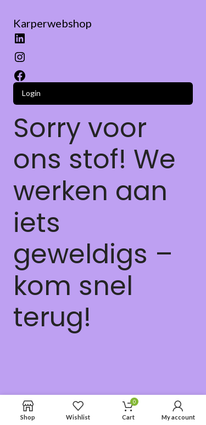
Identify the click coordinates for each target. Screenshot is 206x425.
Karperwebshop (52, 23)
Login (31, 93)
